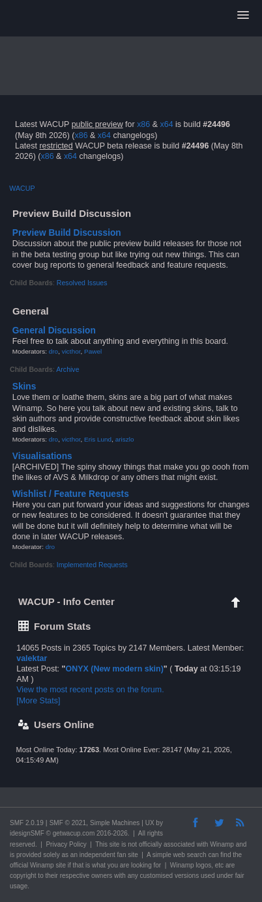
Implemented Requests (92, 565)
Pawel (93, 351)
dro (53, 351)
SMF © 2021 (68, 822)
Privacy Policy (66, 844)
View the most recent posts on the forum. (90, 689)
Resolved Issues (82, 283)
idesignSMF (27, 833)
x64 (166, 124)
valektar (31, 658)
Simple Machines (114, 822)
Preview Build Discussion (66, 233)
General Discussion (54, 330)
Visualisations (42, 456)
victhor (71, 351)
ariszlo (124, 439)
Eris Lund (97, 439)
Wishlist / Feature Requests (70, 494)
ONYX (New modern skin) (114, 668)
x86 (143, 124)
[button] (243, 16)
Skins (24, 386)
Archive (67, 369)
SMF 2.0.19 (27, 822)
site (114, 844)
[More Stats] (38, 700)
